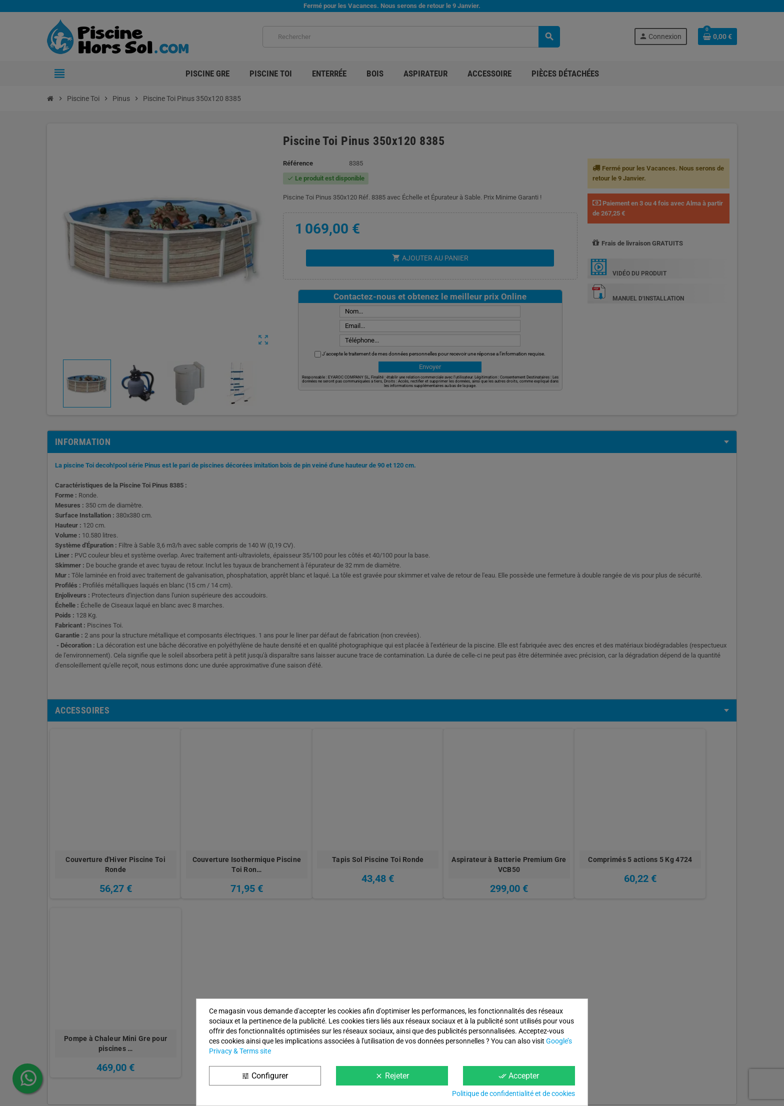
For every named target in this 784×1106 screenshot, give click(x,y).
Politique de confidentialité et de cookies (513, 1094)
